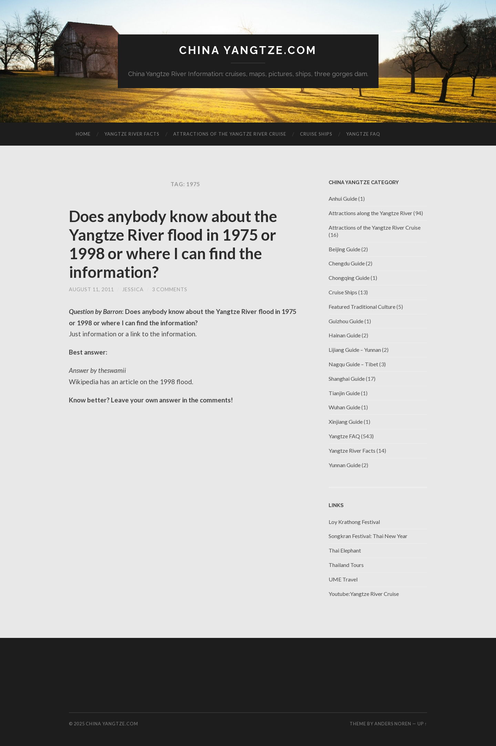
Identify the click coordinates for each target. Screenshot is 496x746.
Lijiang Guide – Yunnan (355, 349)
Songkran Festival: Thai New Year (368, 536)
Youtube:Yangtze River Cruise (364, 593)
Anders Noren (392, 723)
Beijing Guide (344, 249)
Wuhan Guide (344, 407)
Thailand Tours (346, 564)
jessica (133, 289)
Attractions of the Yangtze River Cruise (229, 134)
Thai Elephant (345, 550)
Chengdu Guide (347, 263)
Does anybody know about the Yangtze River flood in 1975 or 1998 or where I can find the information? (173, 244)
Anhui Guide (343, 198)
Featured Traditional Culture (362, 306)
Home (83, 134)
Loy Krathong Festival (354, 521)
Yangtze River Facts (131, 134)
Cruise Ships (316, 134)
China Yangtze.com (248, 50)
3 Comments (169, 289)
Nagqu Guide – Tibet (353, 364)
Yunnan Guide (345, 465)
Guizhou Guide (346, 321)
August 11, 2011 (91, 289)
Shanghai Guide (347, 378)
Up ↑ (422, 723)
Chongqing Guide (349, 277)
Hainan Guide (345, 335)
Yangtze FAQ (363, 134)
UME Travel (343, 579)
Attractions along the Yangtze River (370, 213)
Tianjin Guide (344, 393)
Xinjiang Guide (346, 421)
